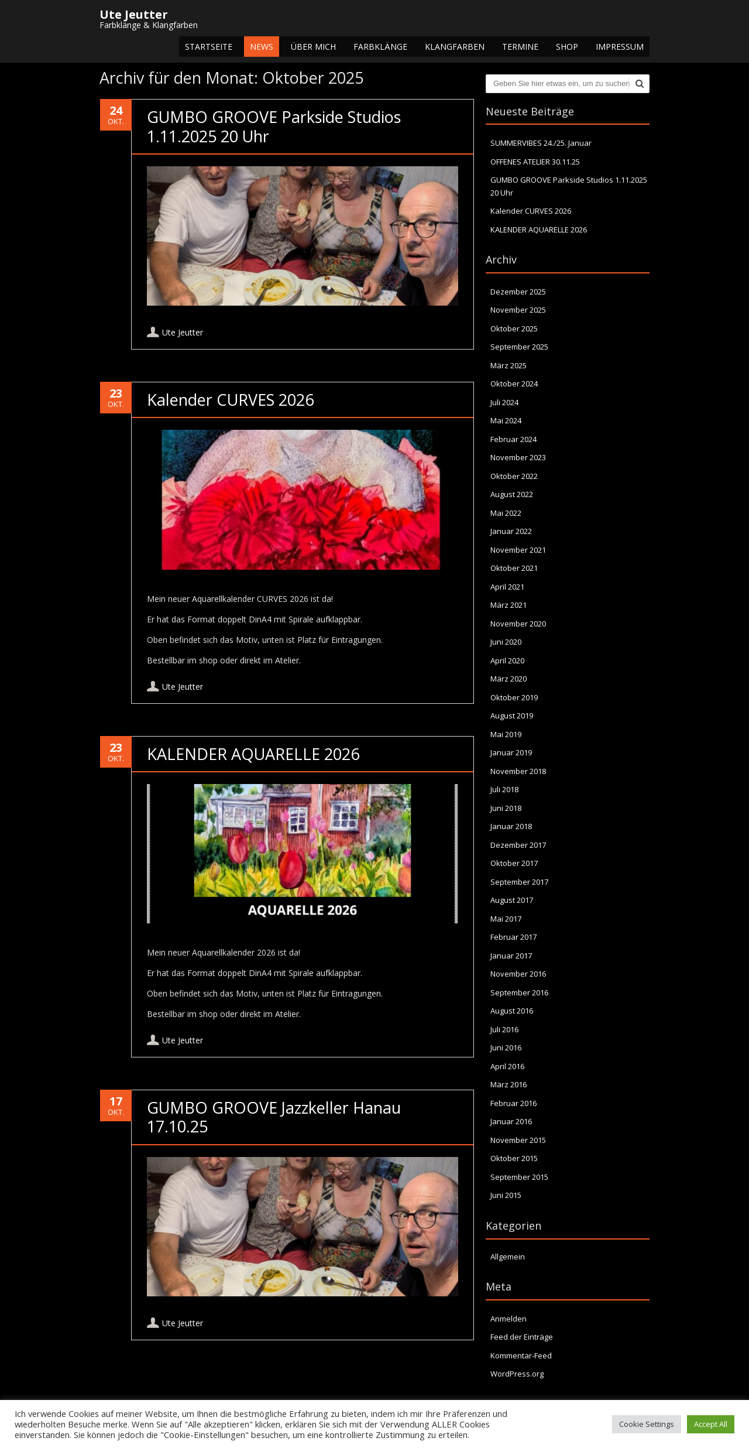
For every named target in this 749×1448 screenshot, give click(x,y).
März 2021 (508, 605)
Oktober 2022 (514, 476)
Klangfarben (455, 46)
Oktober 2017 (514, 863)
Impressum (620, 46)
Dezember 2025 (518, 291)
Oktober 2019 (514, 697)
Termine (520, 46)
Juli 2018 (504, 789)
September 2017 (519, 882)
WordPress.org (517, 1373)
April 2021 (507, 586)
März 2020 (508, 678)
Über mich (313, 46)
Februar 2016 (513, 1103)
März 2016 (508, 1084)
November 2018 (518, 771)
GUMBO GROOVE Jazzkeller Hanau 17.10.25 (274, 1117)
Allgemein (507, 1256)
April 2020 (507, 660)
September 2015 (519, 1177)
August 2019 (511, 715)
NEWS (261, 46)
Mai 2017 (505, 918)
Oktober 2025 (514, 328)
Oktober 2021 (514, 568)
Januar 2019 (511, 752)
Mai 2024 (505, 420)
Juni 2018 (505, 808)
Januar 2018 (511, 826)
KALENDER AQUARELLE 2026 (253, 754)
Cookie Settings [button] (646, 1424)
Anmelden (508, 1318)
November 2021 (518, 550)
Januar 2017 (511, 955)
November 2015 (518, 1140)
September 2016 (519, 992)
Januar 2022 (511, 531)
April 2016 (507, 1066)
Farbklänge (380, 46)
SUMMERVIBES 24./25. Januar (541, 143)
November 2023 (518, 457)
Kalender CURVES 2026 (230, 399)
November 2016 (518, 973)
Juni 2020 (505, 641)
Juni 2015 (505, 1195)
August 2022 (511, 494)
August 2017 (511, 900)
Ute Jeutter (182, 332)
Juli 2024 (504, 402)
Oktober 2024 (514, 383)
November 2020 (518, 623)
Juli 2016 (504, 1029)
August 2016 (511, 1010)
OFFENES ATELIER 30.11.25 (535, 161)
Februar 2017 (513, 937)
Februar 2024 (513, 439)
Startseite (208, 46)
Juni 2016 (505, 1047)
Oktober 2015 (514, 1158)
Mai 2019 (505, 734)
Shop (567, 46)
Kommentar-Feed (521, 1355)
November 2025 (518, 309)
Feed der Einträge (521, 1336)
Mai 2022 (505, 513)
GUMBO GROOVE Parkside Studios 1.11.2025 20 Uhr (274, 126)
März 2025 (508, 365)
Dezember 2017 (518, 845)
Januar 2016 (511, 1121)
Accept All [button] (710, 1424)
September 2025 (519, 346)
